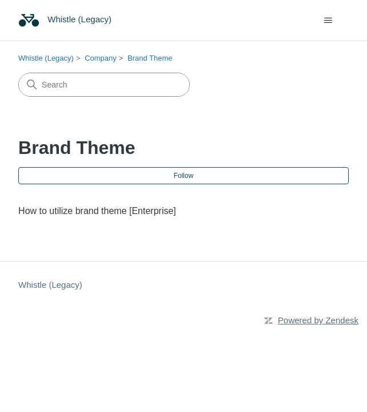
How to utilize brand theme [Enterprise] (97, 211)
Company (101, 58)
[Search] (104, 84)
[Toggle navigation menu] (328, 20)
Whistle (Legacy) (46, 58)
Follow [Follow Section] (184, 176)
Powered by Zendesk (318, 320)
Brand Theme (150, 58)
